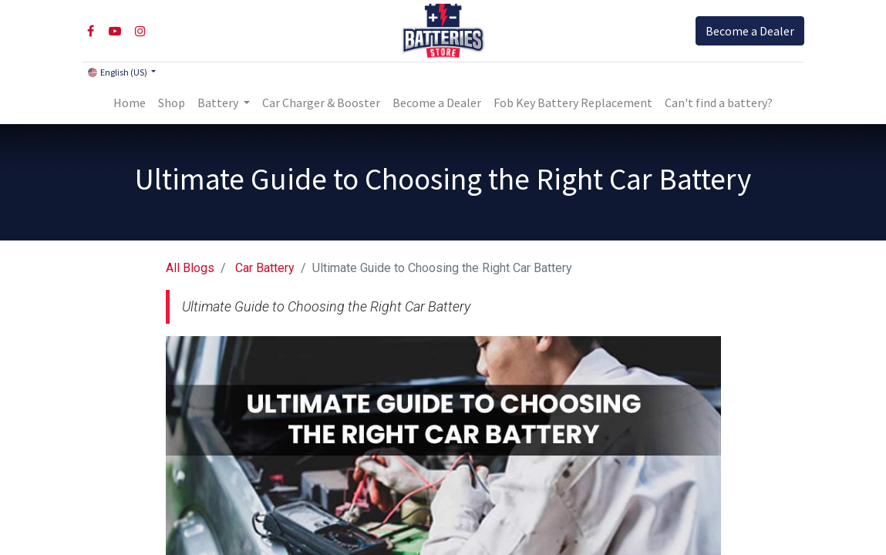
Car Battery (265, 268)
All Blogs (190, 268)
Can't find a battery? (719, 102)
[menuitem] (129, 102)
